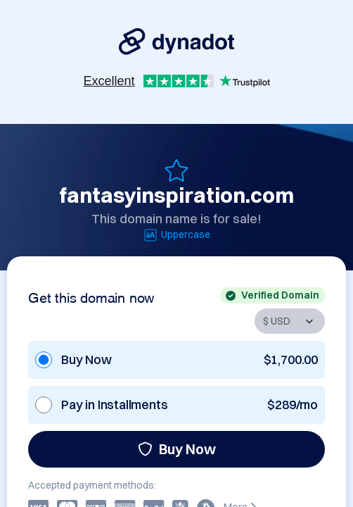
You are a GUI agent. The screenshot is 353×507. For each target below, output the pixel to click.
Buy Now (177, 449)
